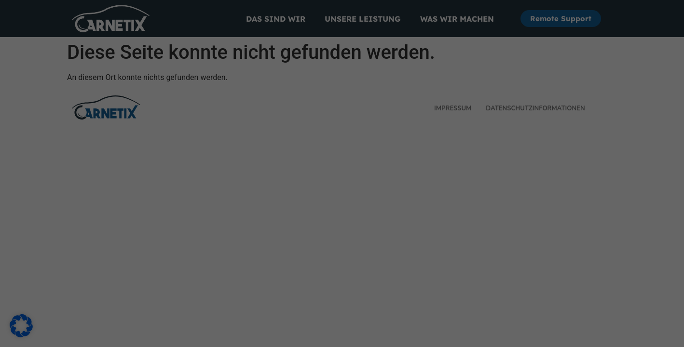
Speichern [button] (434, 189)
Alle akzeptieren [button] (249, 189)
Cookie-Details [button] (342, 268)
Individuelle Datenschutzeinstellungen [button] (341, 246)
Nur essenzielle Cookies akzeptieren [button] (342, 217)
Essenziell (374, 39)
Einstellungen (201, 167)
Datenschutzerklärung (197, 157)
